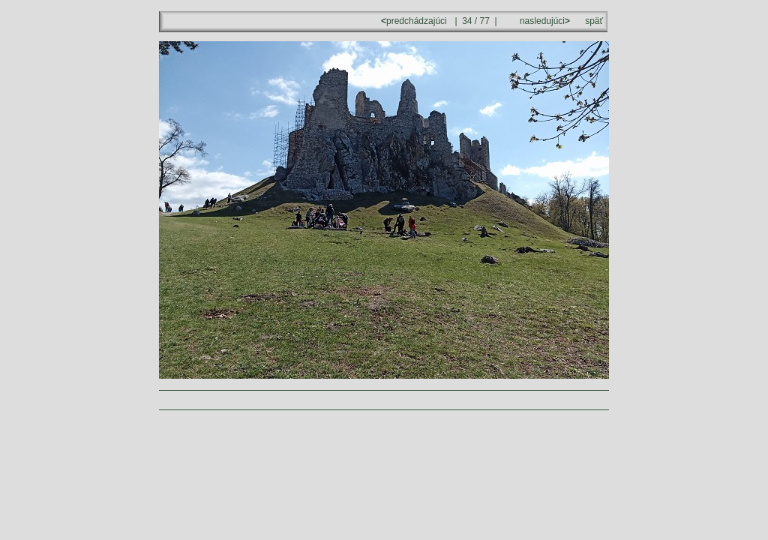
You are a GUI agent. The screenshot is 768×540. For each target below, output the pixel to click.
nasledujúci (544, 21)
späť (594, 21)
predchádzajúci (415, 21)
